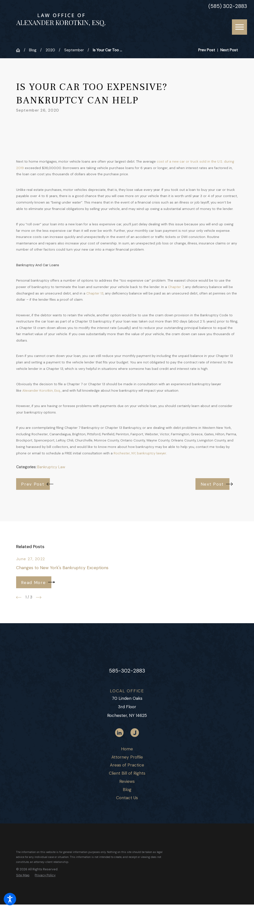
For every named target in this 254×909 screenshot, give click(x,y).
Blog (32, 50)
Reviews (127, 781)
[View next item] (38, 597)
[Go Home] (20, 50)
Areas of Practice (127, 765)
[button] (10, 899)
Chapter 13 (94, 293)
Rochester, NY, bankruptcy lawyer (140, 453)
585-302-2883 (127, 671)
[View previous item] (19, 597)
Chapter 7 (176, 287)
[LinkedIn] (119, 732)
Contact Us (127, 797)
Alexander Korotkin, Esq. (41, 390)
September (74, 50)
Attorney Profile (127, 757)
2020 (50, 50)
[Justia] (134, 732)
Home (127, 749)
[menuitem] (127, 749)
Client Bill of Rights (127, 773)
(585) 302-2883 (227, 6)
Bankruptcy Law (51, 467)
